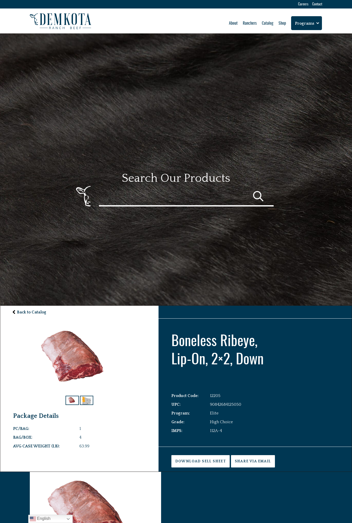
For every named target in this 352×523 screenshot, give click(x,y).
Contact (317, 4)
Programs (304, 23)
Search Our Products (176, 178)
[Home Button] (60, 21)
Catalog (267, 23)
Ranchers (250, 23)
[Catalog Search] (186, 196)
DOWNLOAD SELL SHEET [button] (200, 461)
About (233, 23)
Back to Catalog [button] (31, 312)
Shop (282, 23)
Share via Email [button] (253, 461)
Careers (303, 4)
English (40, 519)
